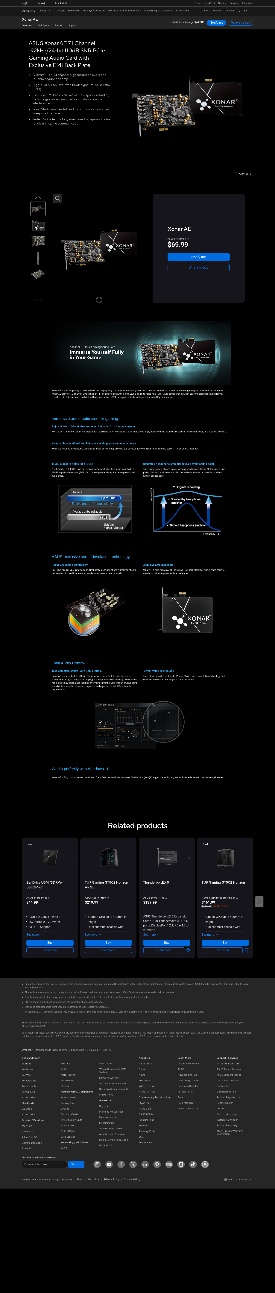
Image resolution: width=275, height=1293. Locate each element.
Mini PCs (65, 1167)
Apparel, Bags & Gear (111, 1231)
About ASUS (146, 1167)
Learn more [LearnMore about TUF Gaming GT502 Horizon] (225, 1053)
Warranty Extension (227, 1223)
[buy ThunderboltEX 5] (156, 1008)
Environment (146, 1245)
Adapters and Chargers (112, 1237)
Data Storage (67, 1240)
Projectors (28, 1234)
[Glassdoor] (109, 1267)
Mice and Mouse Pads (111, 1215)
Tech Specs (43, 25)
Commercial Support (228, 1183)
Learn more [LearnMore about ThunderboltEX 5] (166, 1053)
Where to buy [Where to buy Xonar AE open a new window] (241, 23)
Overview (27, 25)
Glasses (64, 1189)
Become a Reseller (188, 1189)
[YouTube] (37, 1267)
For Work (27, 1178)
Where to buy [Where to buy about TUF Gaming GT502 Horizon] (225, 1046)
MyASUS (144, 1206)
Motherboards (68, 1200)
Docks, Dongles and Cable (113, 1243)
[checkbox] (242, 174)
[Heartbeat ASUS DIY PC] (133, 1267)
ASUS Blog (145, 1212)
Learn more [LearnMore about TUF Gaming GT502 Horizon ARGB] (108, 1046)
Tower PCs (28, 1251)
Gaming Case (67, 1206)
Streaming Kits (107, 1226)
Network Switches (109, 1181)
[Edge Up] (97, 1267)
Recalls (220, 1211)
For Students (29, 1189)
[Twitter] (61, 1267)
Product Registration (228, 1200)
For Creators (29, 1184)
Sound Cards (67, 1228)
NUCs (63, 1172)
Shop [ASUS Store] (43, 10)
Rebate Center (225, 1206)
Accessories (28, 1200)
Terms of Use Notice (88, 1282)
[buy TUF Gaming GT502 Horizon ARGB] (108, 1010)
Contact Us (223, 1189)
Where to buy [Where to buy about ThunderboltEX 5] (166, 1046)
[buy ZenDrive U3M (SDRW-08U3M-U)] (50, 1010)
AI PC (181, 1172)
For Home (27, 1172)
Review (59, 25)
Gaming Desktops (32, 1246)
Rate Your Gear (186, 1206)
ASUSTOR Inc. (147, 1195)
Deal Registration (226, 1195)
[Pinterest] (85, 1267)
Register (229, 10)
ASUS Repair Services (229, 1172)
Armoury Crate (147, 1234)
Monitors (27, 1229)
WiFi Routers (106, 1167)
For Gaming (28, 1195)
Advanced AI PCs (187, 1178)
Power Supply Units (71, 1223)
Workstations (67, 1178)
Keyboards (105, 1209)
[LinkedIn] (73, 1267)
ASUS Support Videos (229, 1178)
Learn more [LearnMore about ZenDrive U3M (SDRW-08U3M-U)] (49, 1046)
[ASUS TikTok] (121, 1267)
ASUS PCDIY (146, 1217)
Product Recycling (227, 1228)
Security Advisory (226, 1217)
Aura (180, 1200)
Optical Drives (68, 1234)
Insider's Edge (146, 1223)
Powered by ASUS (204, 3)
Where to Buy (146, 1189)
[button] (222, 3)
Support (73, 25)
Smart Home (106, 1198)
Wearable (27, 1212)
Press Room (145, 1183)
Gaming (93, 1153)
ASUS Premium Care (228, 1167)
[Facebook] (49, 1267)
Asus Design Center (188, 1183)
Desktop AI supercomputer (114, 1192)
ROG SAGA (105, 1248)
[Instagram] (25, 1267)
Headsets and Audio (110, 1220)
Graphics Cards (69, 1217)
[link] (28, 11)
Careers (143, 1172)
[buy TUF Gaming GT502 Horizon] (223, 1008)
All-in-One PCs (30, 1240)
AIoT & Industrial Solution (113, 1186)
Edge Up (143, 1228)
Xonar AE (30, 19)
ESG (141, 1240)
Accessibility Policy (188, 1167)
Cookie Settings (133, 1282)
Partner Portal (185, 1195)
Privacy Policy (111, 1282)
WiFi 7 (63, 1251)
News (142, 1178)
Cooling (64, 1212)
